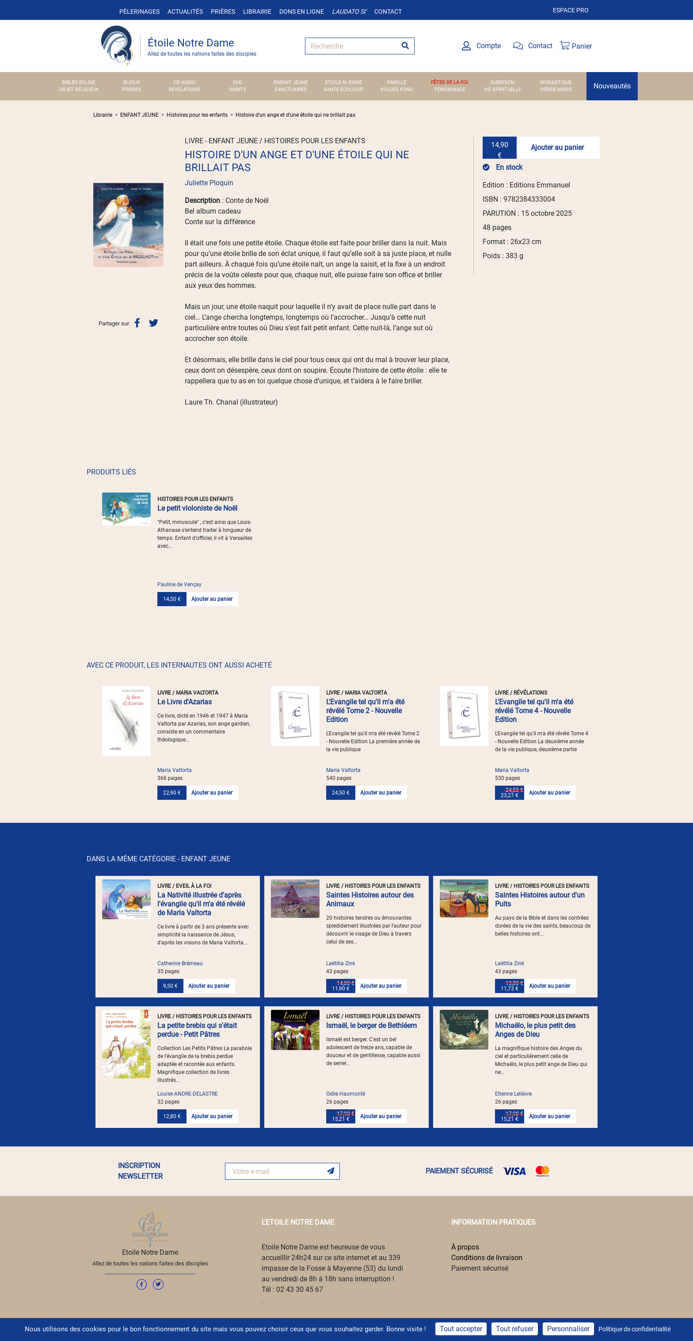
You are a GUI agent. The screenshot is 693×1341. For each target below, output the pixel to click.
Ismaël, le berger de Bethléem (371, 1025)
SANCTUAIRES (290, 89)
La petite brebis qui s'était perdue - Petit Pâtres (197, 1030)
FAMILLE (396, 82)
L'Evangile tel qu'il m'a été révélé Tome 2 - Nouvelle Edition (365, 711)
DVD (237, 82)
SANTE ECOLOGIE (343, 89)
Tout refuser (514, 1329)
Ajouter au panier (557, 147)
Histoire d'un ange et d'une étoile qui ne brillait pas (295, 115)
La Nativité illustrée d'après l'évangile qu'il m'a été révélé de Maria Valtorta (201, 904)
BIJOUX (131, 82)
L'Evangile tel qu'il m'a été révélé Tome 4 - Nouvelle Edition (534, 711)
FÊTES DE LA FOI (449, 82)
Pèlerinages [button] (139, 11)
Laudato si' (349, 11)
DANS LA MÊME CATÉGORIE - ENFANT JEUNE (158, 859)
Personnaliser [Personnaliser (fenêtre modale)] (568, 1329)
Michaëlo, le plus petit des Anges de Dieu (535, 1030)
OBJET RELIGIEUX (79, 89)
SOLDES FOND (397, 89)
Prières (223, 11)
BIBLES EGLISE (78, 82)
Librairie (257, 11)
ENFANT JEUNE (291, 82)
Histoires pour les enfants (197, 115)
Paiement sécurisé (479, 1268)
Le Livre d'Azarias (184, 702)
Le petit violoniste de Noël (197, 508)
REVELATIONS (184, 89)
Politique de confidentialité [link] (634, 1329)
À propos (465, 1247)
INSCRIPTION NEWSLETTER (140, 1171)
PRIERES (131, 89)
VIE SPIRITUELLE (502, 89)
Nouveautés (612, 86)
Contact (388, 11)
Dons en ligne (301, 11)
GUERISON (502, 82)
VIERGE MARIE (556, 89)
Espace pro (571, 10)
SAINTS (237, 89)
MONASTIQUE (555, 82)
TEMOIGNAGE (449, 89)
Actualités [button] (185, 11)
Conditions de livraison (486, 1257)
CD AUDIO (184, 82)
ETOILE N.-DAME (343, 82)
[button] (98, 225)
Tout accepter (461, 1329)
